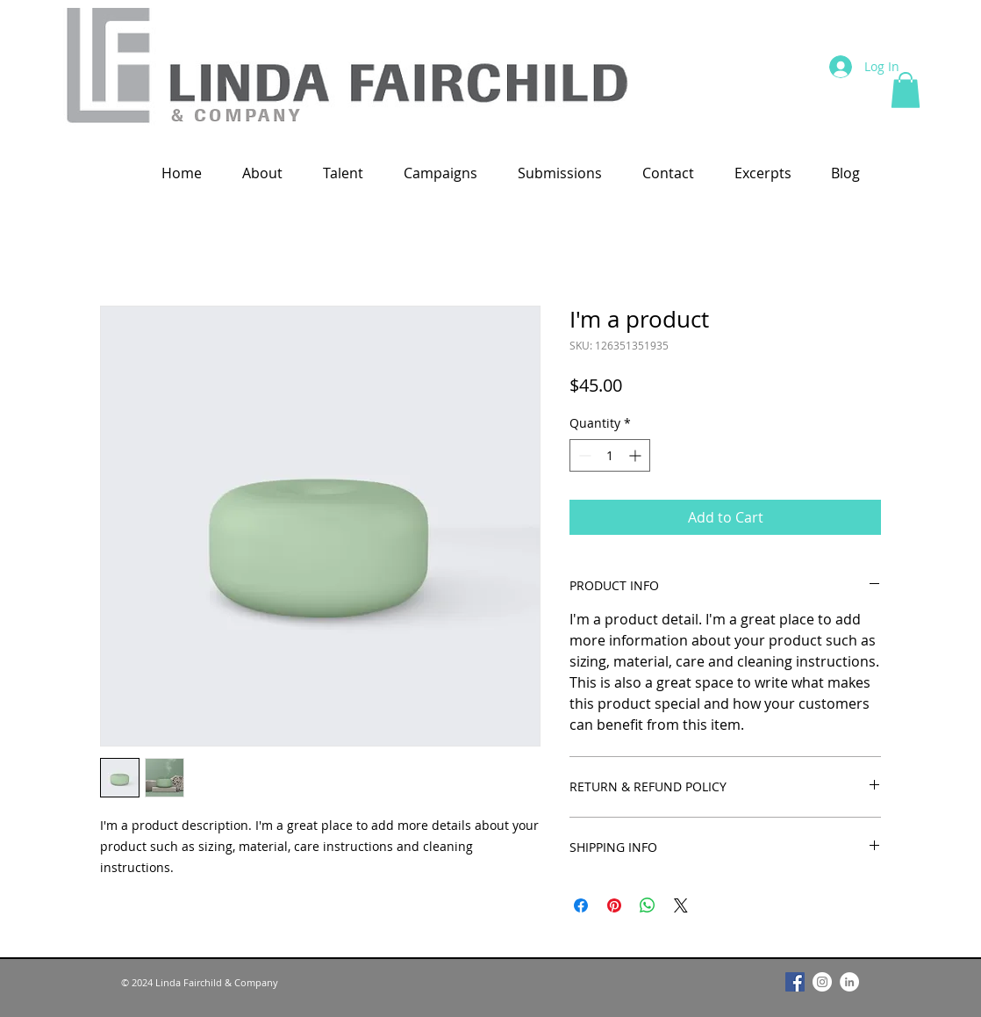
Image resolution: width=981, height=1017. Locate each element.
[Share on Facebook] (580, 905)
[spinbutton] (610, 455)
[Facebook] (795, 982)
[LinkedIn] (849, 982)
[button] (905, 90)
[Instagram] (822, 982)
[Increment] (637, 455)
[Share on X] (680, 905)
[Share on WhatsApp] (647, 905)
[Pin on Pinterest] (614, 905)
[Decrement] (583, 455)
